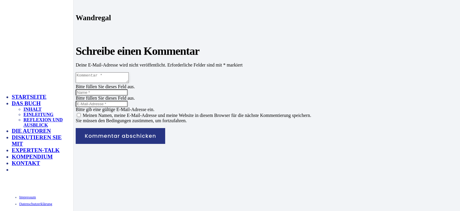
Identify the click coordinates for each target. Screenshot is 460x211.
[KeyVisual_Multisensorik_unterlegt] (74, 147)
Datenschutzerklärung (35, 204)
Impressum (27, 197)
